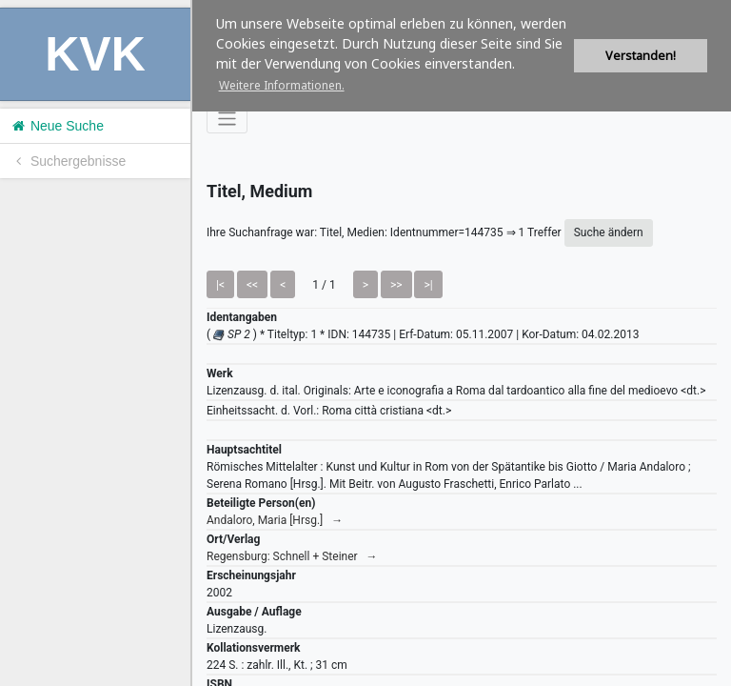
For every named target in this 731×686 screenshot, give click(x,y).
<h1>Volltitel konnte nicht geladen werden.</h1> (461, 343)
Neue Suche (57, 125)
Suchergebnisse (68, 161)
